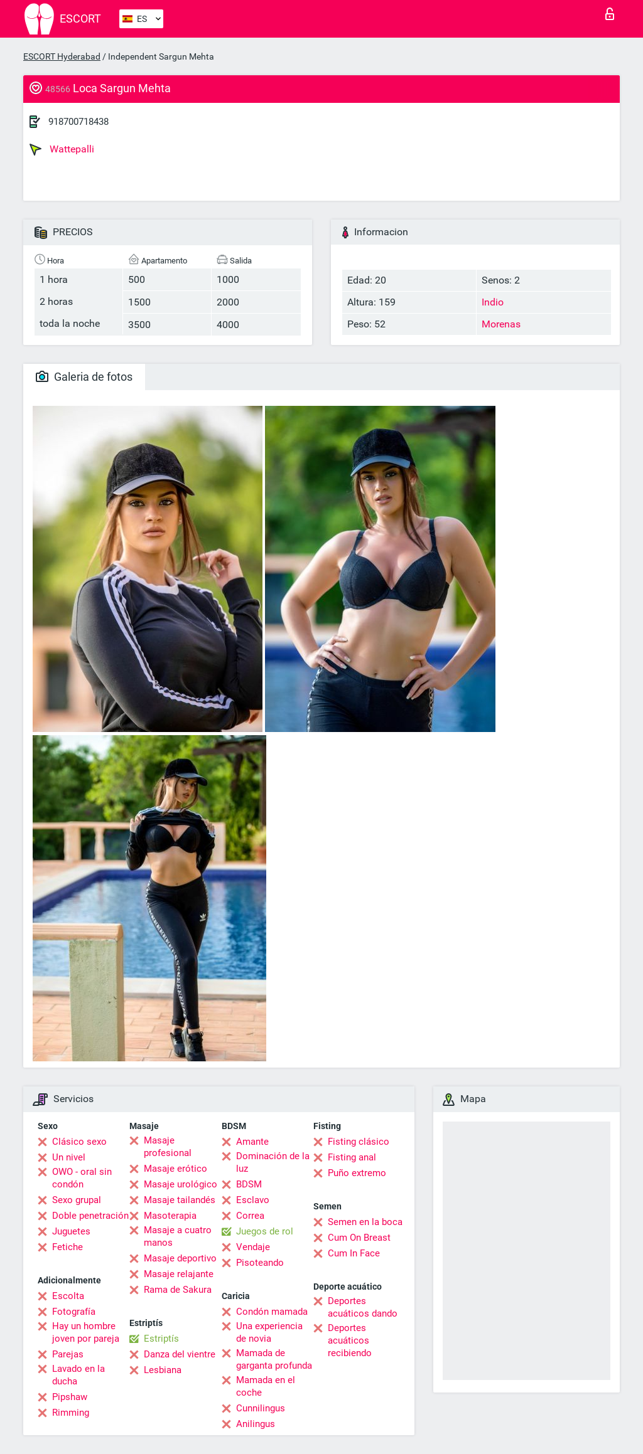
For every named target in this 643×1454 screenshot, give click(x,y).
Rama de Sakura (178, 1289)
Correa (250, 1215)
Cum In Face (354, 1253)
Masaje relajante (178, 1274)
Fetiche (67, 1247)
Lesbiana (162, 1370)
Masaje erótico (175, 1168)
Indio (493, 302)
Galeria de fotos (84, 376)
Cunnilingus (260, 1408)
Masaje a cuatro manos (178, 1236)
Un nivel (68, 1157)
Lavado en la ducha (78, 1375)
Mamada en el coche (265, 1386)
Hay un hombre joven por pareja (85, 1332)
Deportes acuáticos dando (362, 1307)
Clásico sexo (79, 1141)
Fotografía (73, 1311)
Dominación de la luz (273, 1162)
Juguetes (71, 1231)
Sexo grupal (76, 1200)
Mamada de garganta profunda (274, 1359)
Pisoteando (260, 1262)
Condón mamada (272, 1311)
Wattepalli (62, 149)
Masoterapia (170, 1215)
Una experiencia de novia (269, 1332)
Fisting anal (352, 1157)
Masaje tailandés (179, 1200)
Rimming (70, 1412)
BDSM (249, 1184)
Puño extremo (357, 1173)
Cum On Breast (359, 1237)
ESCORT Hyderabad (61, 56)
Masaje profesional (168, 1147)
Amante (252, 1141)
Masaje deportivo (180, 1258)
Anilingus (255, 1424)
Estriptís (161, 1338)
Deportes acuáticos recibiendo (350, 1340)
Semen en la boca (365, 1222)
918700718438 (78, 121)
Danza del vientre (179, 1354)
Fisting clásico (358, 1141)
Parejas (68, 1354)
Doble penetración (90, 1215)
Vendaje (253, 1247)
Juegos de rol (264, 1231)
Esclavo (252, 1200)
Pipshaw (69, 1397)
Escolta (68, 1296)
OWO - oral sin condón (82, 1178)
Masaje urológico (180, 1184)
